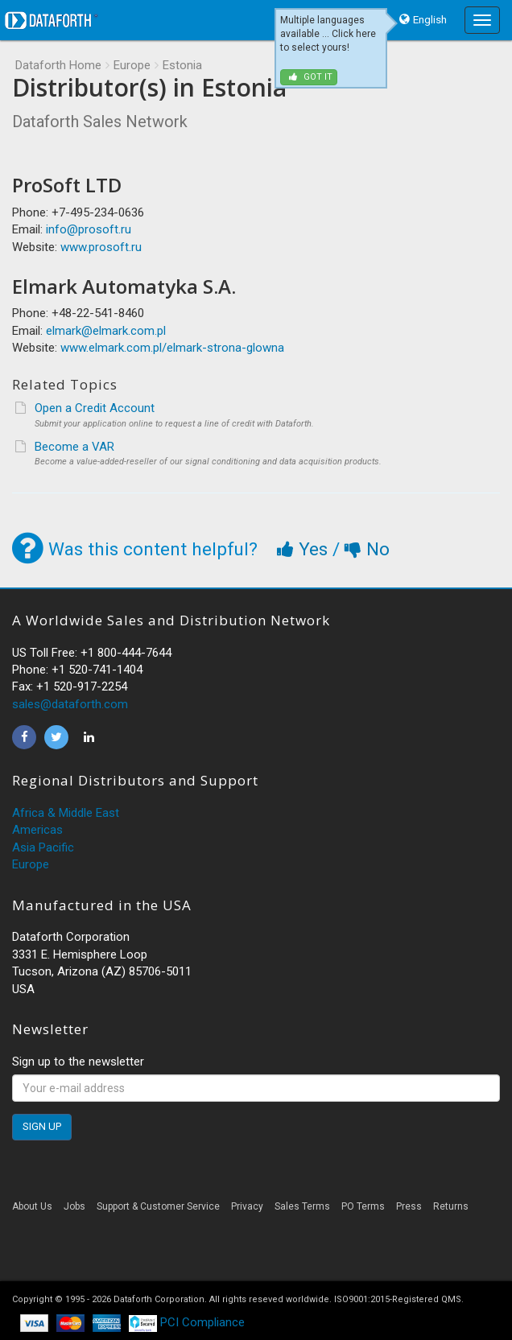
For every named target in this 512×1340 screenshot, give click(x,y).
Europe (132, 65)
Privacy (247, 1206)
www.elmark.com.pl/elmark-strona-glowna (172, 347)
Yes (304, 548)
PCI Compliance (187, 1322)
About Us (32, 1206)
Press (409, 1206)
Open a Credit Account (95, 408)
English (430, 19)
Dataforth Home (58, 65)
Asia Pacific (43, 847)
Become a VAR (74, 446)
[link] (256, 1251)
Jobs (74, 1206)
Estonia (182, 65)
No (367, 548)
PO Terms (363, 1206)
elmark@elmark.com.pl (106, 331)
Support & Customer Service (158, 1206)
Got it (310, 77)
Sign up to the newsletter (78, 1061)
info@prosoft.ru (88, 229)
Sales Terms (302, 1206)
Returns (451, 1206)
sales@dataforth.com (70, 704)
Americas (37, 830)
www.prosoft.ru (101, 247)
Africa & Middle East (65, 813)
